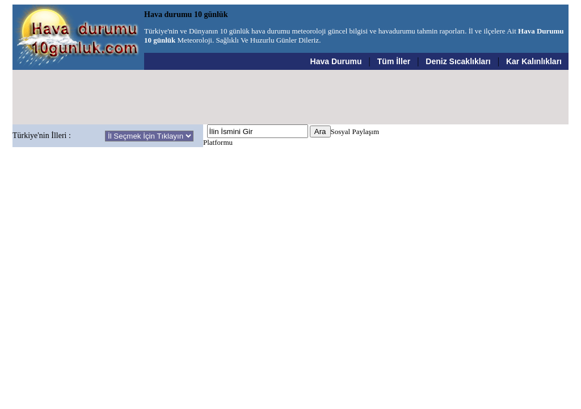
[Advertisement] (290, 97)
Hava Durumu (336, 61)
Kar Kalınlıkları (534, 61)
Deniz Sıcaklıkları (458, 61)
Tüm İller (393, 61)
